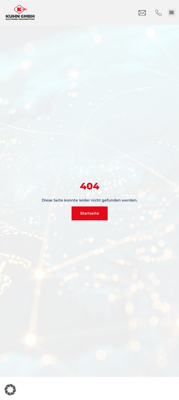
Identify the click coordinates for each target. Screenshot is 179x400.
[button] (172, 12)
